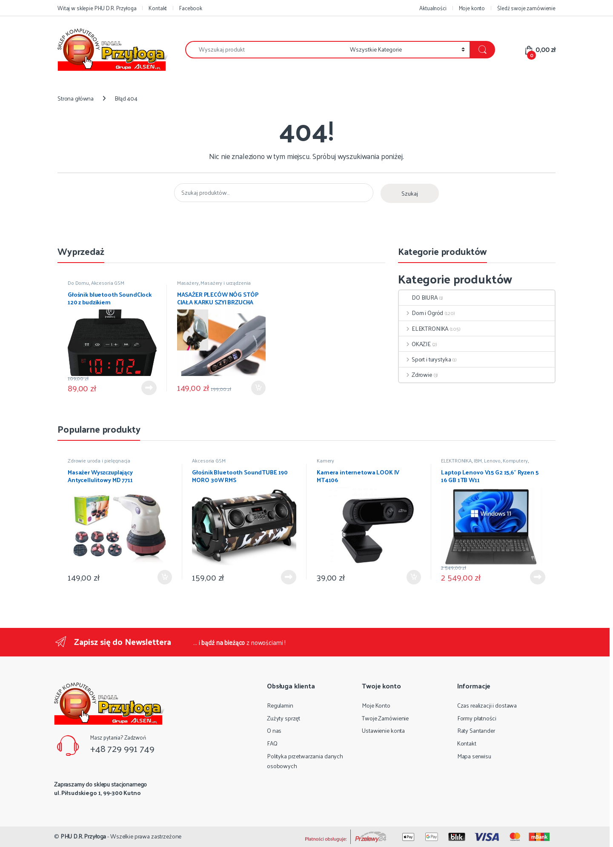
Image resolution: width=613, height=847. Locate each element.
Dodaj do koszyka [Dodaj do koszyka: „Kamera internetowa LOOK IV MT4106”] (414, 577)
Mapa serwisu (474, 756)
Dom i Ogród (421, 312)
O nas (274, 730)
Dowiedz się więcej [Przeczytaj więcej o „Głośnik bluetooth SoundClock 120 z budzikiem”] (149, 388)
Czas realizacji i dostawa (487, 705)
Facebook (190, 8)
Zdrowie (415, 374)
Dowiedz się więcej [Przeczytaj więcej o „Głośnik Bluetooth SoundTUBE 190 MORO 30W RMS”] (288, 577)
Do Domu (78, 282)
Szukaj (409, 193)
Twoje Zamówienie (385, 718)
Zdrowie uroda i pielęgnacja (99, 460)
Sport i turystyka (425, 359)
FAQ (272, 743)
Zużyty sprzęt (283, 718)
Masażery (188, 282)
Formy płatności (476, 718)
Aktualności (432, 8)
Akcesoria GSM (107, 282)
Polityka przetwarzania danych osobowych (305, 761)
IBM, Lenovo (487, 460)
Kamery (325, 460)
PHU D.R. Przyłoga (83, 836)
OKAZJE (415, 343)
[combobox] (265, 49)
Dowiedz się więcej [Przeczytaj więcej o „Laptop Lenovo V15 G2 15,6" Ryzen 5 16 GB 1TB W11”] (537, 577)
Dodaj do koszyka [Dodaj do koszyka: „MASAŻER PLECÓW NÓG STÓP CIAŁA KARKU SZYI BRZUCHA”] (258, 388)
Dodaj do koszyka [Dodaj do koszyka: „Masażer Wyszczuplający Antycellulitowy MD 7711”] (165, 577)
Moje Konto (376, 705)
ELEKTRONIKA (423, 328)
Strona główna (75, 98)
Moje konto (472, 8)
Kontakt (158, 8)
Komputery (515, 460)
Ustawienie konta (383, 730)
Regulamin (280, 705)
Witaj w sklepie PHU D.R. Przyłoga (96, 8)
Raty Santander (476, 730)
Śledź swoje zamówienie (526, 8)
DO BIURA (418, 297)
